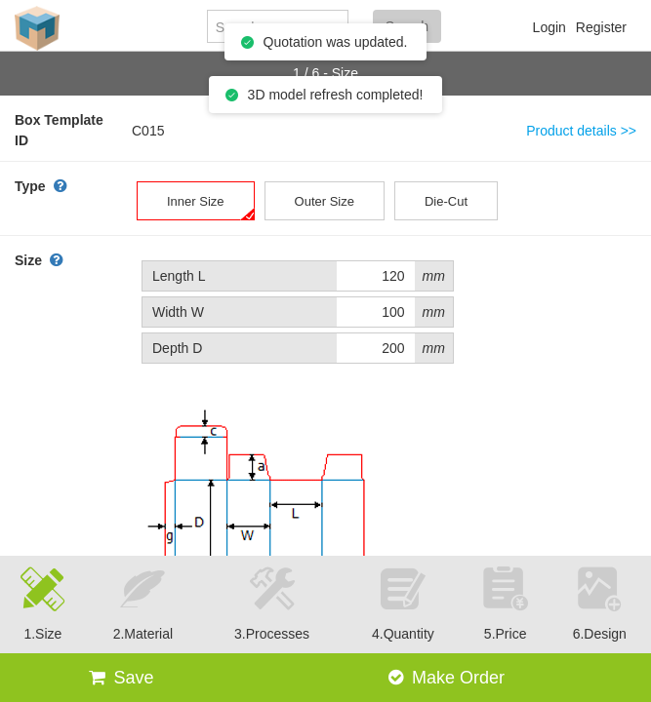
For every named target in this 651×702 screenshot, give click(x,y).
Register (601, 27)
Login (549, 27)
